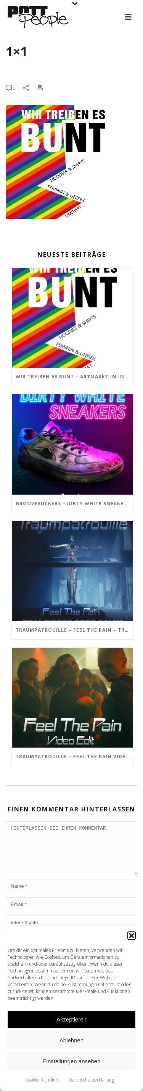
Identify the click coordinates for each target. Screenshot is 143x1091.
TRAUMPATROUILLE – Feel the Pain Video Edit (74, 756)
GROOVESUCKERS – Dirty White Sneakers (73, 503)
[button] (131, 935)
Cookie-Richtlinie (42, 1080)
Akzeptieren (71, 1019)
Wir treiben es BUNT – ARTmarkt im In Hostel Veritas (74, 376)
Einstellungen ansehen (72, 1061)
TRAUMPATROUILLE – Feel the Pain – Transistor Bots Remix (74, 630)
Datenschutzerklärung (91, 1080)
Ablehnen (71, 1040)
